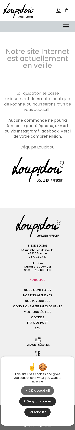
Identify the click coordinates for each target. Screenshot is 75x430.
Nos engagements (37, 295)
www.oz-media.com (37, 426)
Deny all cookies (37, 401)
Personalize (37, 412)
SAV (37, 328)
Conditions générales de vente (37, 306)
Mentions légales (37, 312)
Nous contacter (37, 290)
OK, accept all (37, 390)
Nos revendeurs (37, 301)
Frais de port (37, 323)
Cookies (37, 317)
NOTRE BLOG (37, 280)
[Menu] (66, 26)
